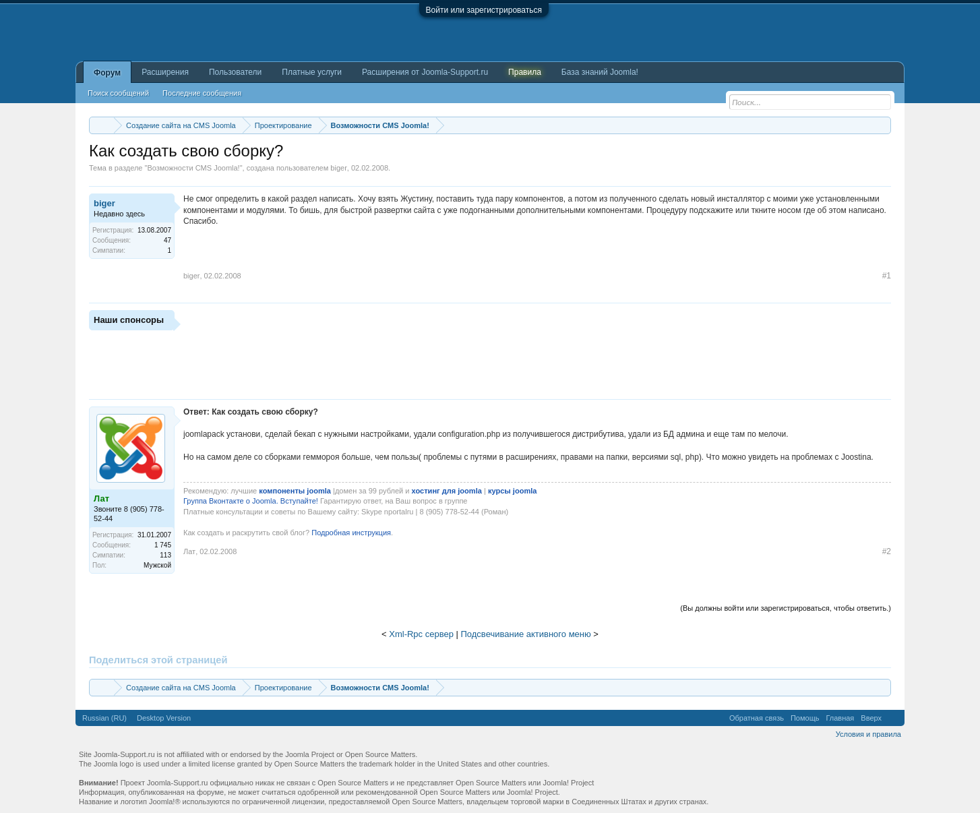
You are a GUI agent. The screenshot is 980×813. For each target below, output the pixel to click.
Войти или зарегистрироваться (484, 10)
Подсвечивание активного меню (526, 634)
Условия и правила (868, 734)
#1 (886, 275)
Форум (107, 73)
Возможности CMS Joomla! (193, 168)
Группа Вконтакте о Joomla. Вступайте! (250, 501)
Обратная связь (756, 718)
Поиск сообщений (118, 93)
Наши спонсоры (129, 320)
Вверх (871, 718)
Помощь (805, 718)
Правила (524, 72)
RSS (893, 718)
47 (167, 240)
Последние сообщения (201, 93)
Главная (840, 718)
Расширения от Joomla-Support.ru (425, 72)
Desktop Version (164, 718)
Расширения (165, 72)
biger (338, 168)
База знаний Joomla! (599, 72)
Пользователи (235, 72)
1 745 (162, 545)
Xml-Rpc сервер (421, 634)
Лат (189, 551)
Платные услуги (312, 72)
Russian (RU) (104, 718)
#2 (886, 551)
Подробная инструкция (350, 533)
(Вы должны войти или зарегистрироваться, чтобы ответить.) (785, 608)
